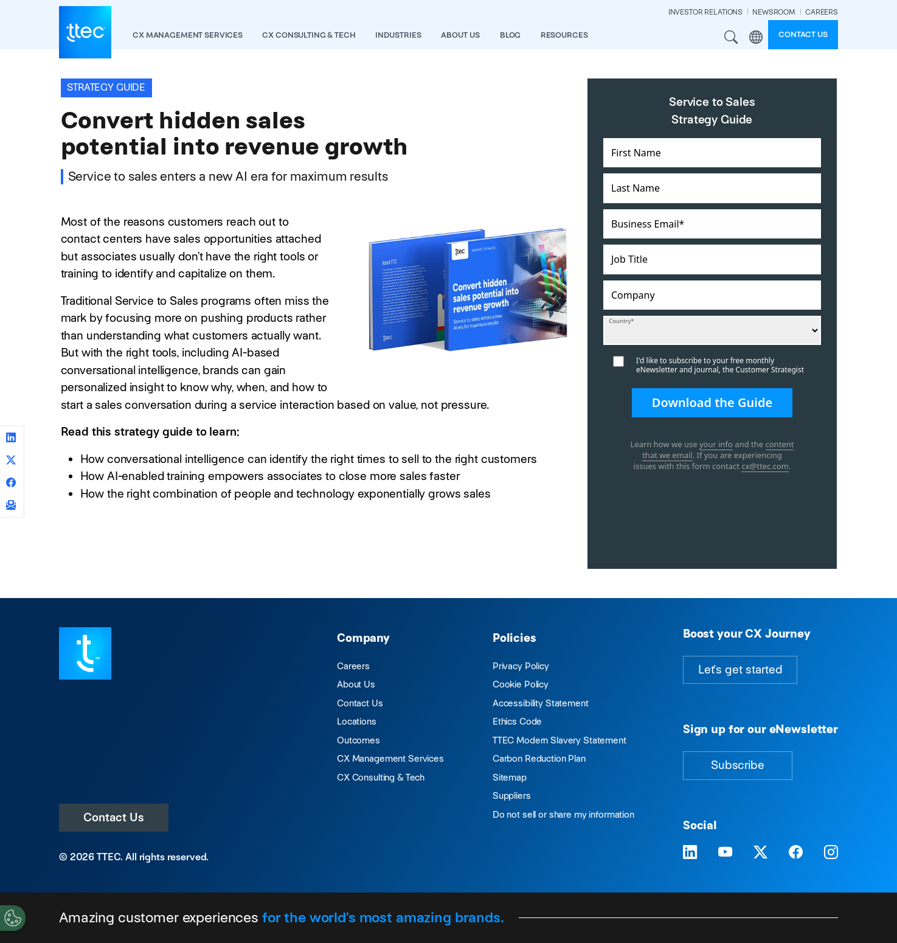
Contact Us (113, 817)
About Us (356, 684)
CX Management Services (390, 758)
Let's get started (740, 669)
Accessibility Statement (541, 703)
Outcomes (358, 740)
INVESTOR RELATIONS (705, 11)
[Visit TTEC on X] (760, 852)
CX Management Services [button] (188, 35)
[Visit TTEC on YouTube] (725, 852)
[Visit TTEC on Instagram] (831, 852)
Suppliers (512, 795)
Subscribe (737, 765)
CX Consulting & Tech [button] (308, 35)
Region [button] (755, 36)
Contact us (803, 34)
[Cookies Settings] (13, 918)
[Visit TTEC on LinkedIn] (690, 852)
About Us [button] (460, 35)
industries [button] (398, 35)
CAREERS (821, 11)
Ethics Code (517, 721)
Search (731, 36)
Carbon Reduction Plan (539, 758)
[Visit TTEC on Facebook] (796, 852)
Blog (510, 35)
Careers (353, 666)
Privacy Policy (521, 666)
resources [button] (564, 35)
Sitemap (510, 777)
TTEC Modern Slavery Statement (559, 740)
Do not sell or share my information (563, 814)
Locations (356, 721)
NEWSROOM (773, 11)
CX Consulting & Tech (380, 777)
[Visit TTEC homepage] (85, 652)
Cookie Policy (521, 684)
